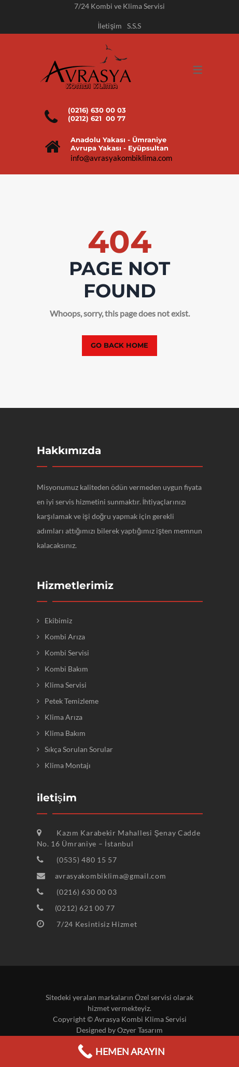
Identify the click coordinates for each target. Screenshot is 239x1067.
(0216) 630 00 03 (97, 110)
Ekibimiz (58, 620)
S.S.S (134, 25)
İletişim (110, 25)
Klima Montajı (68, 765)
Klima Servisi (66, 684)
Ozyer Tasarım (140, 1029)
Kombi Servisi (67, 652)
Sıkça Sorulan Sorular (79, 749)
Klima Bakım (65, 733)
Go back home (119, 345)
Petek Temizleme (72, 700)
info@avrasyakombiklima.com (121, 157)
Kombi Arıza (65, 636)
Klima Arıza (63, 717)
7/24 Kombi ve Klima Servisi (119, 6)
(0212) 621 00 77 (96, 118)
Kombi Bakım (66, 668)
